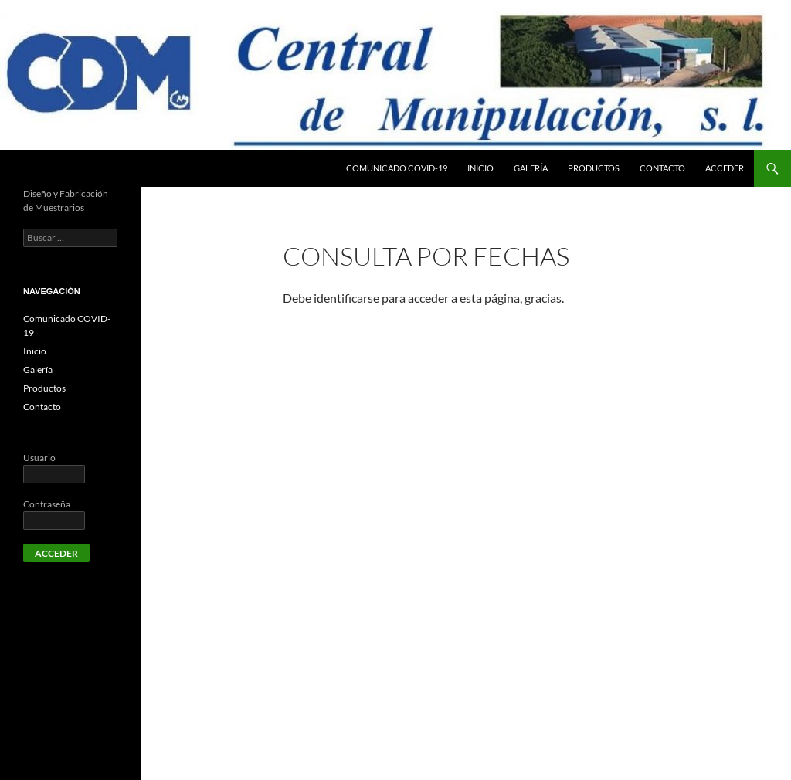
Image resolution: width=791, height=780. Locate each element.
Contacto (662, 168)
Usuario (39, 457)
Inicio (480, 168)
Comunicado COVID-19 (396, 168)
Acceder (724, 168)
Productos (594, 168)
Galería (531, 168)
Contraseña (46, 504)
